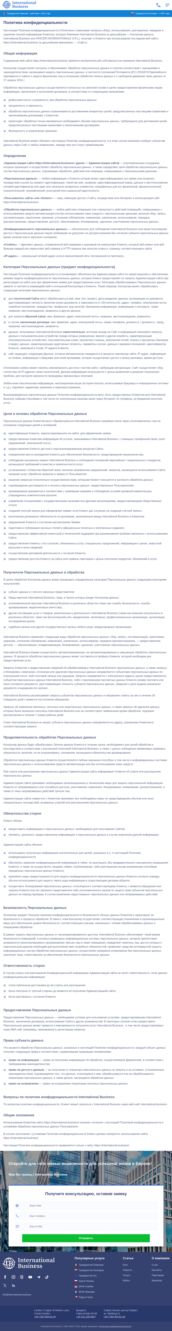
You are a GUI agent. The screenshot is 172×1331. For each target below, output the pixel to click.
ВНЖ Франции (87, 1291)
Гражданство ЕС (88, 1275)
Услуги (126, 1275)
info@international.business (17, 1294)
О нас (155, 1264)
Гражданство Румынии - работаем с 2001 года (28, 13)
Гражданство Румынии (91, 1264)
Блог (125, 1264)
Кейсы (126, 1280)
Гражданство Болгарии (91, 1270)
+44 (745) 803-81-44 (45, 1316)
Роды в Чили (86, 1297)
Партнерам (158, 1275)
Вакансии (157, 1280)
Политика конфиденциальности (115, 1326)
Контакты (157, 1270)
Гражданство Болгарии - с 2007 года (152, 13)
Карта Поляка (86, 1281)
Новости (127, 1270)
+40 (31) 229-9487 (86, 1316)
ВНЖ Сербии (86, 1286)
